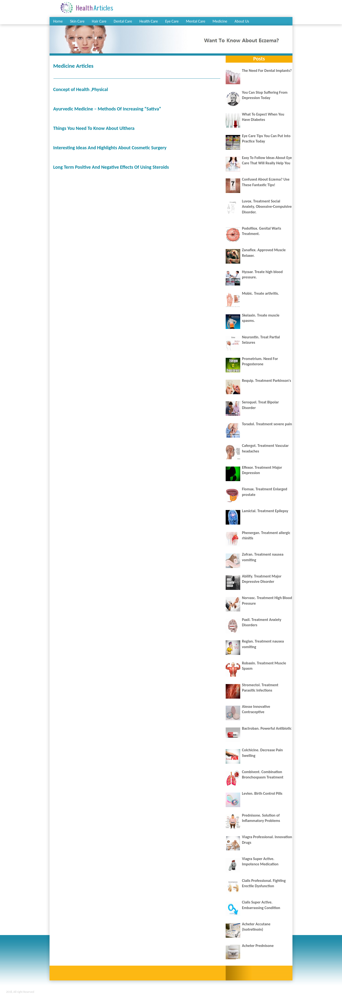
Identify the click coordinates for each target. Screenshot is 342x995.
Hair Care (99, 21)
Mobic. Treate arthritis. (260, 293)
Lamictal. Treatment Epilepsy (265, 511)
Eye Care (172, 21)
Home (58, 21)
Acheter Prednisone (258, 945)
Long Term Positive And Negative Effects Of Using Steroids (111, 167)
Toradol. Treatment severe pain (267, 424)
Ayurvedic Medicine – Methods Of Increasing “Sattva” (107, 109)
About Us (242, 21)
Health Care (148, 21)
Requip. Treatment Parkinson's (266, 380)
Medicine (220, 21)
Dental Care (123, 21)
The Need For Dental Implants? (267, 70)
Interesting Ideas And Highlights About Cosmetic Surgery (109, 148)
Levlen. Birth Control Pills (262, 793)
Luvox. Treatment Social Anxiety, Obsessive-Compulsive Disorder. (267, 206)
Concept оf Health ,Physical (80, 89)
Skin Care (77, 21)
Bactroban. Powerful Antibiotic (266, 728)
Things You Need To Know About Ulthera (94, 128)
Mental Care (195, 21)
